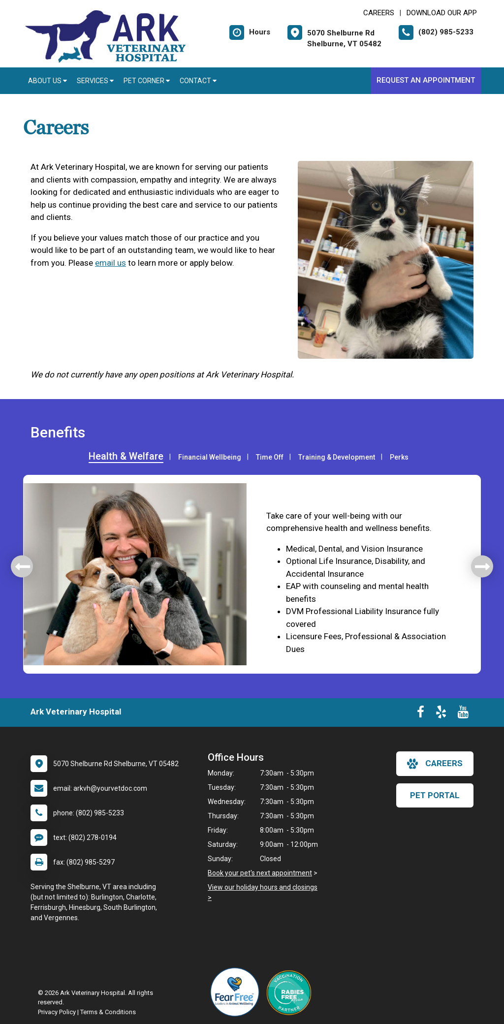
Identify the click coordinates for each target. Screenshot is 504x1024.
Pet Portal (435, 795)
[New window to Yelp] (441, 714)
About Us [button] (47, 81)
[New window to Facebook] (420, 714)
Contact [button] (198, 81)
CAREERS (378, 12)
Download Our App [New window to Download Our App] (442, 12)
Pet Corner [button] (147, 81)
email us (110, 263)
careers (435, 763)
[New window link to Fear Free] (237, 992)
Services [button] (95, 81)
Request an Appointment (426, 80)
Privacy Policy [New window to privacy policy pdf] (57, 1012)
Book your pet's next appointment (260, 873)
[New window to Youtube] (463, 714)
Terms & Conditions (108, 1012)
